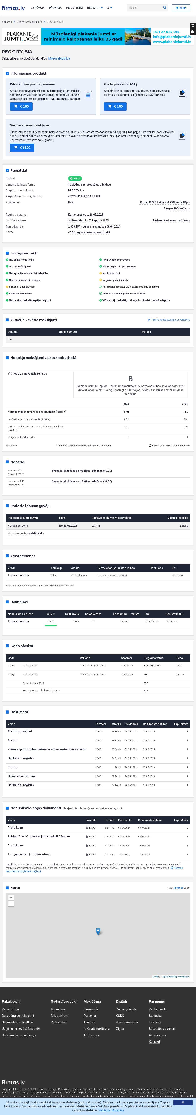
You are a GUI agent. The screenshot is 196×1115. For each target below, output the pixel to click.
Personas (90, 1016)
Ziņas (120, 1029)
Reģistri (95, 7)
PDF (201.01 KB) (152, 665)
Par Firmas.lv (157, 1009)
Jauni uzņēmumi (127, 1022)
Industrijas (74, 7)
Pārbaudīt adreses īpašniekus (171, 220)
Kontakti (154, 1041)
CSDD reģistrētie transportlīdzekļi (89, 232)
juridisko (178, 888)
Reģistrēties (59, 1022)
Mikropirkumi (59, 1016)
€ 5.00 (21, 106)
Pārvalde (55, 7)
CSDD (120, 1016)
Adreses (89, 1022)
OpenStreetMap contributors (176, 977)
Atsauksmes (157, 1035)
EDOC (92, 827)
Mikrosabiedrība (59, 58)
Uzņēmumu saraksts (29, 21)
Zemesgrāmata (126, 1009)
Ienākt (181, 8)
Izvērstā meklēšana (97, 1029)
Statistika (155, 1016)
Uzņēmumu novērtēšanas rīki (21, 1029)
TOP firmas (91, 1035)
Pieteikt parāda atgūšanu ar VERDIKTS (124, 293)
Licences (155, 1022)
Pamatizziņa (10, 1009)
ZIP (145, 674)
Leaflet (156, 977)
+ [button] (11, 898)
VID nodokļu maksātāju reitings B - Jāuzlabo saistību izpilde (136, 300)
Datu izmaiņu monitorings (19, 1035)
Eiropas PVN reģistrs (177, 208)
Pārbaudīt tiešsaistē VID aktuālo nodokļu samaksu (129, 286)
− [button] (11, 903)
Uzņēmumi (38, 7)
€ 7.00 (115, 106)
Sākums (7, 21)
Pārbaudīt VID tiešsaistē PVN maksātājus (164, 202)
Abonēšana (58, 1009)
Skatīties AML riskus (20, 293)
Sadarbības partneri (162, 1029)
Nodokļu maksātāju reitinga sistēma (169, 445)
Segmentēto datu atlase (18, 1022)
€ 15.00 (22, 148)
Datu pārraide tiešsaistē (18, 1016)
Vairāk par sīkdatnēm (111, 1110)
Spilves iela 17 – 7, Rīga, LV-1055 (88, 220)
